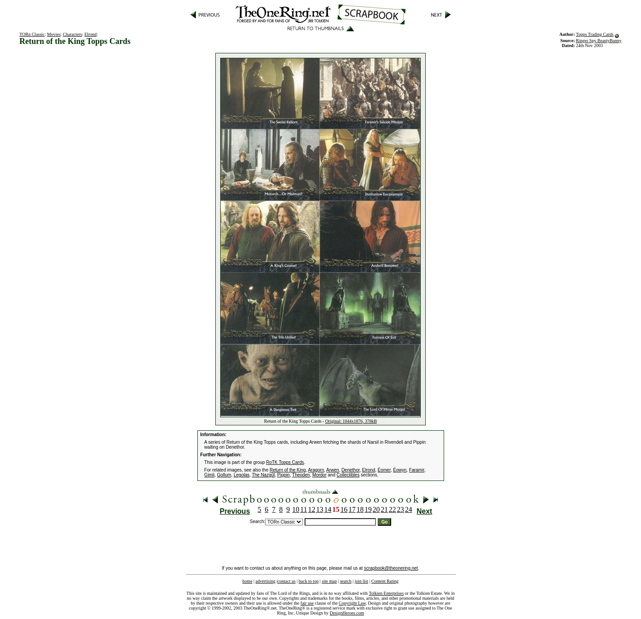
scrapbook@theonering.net (391, 568)
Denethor (350, 469)
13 (319, 509)
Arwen (332, 469)
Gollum (224, 474)
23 (400, 509)
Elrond (90, 34)
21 (384, 509)
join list (361, 581)
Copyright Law (352, 603)
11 (303, 509)
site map (329, 581)
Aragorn (316, 469)
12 (311, 509)
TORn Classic (31, 34)
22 (392, 509)
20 (376, 509)
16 (344, 509)
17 (352, 509)
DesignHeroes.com (347, 612)
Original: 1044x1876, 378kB (351, 421)
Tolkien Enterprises (386, 593)
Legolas (241, 474)
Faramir (416, 469)
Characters (72, 34)
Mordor (319, 474)
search (346, 581)
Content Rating (385, 581)
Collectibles (347, 474)
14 (327, 509)
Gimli (209, 474)
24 (408, 509)
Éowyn (399, 469)
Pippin (283, 474)
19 (368, 509)
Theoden (301, 474)
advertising (265, 581)
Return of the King (288, 469)
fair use (307, 603)
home (247, 581)
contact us (287, 581)
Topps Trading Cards (595, 34)
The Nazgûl (263, 474)
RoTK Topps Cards (285, 462)
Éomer (384, 469)
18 (360, 509)
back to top (308, 581)
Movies (54, 34)
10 (295, 509)
